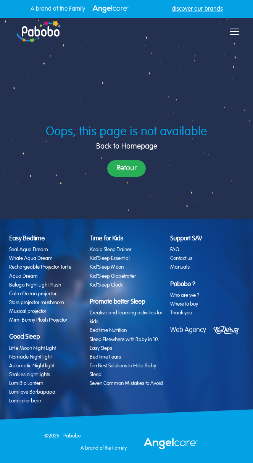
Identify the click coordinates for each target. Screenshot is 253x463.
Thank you (181, 313)
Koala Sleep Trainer (110, 249)
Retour (126, 168)
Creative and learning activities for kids (126, 317)
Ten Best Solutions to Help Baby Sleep (123, 370)
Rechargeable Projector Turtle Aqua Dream (40, 271)
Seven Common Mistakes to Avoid (126, 383)
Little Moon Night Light (32, 348)
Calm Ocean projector (32, 293)
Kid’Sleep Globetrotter (113, 276)
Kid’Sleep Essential (110, 258)
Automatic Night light (31, 365)
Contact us (181, 258)
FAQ (174, 249)
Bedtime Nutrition (108, 330)
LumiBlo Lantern (26, 383)
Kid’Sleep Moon (107, 267)
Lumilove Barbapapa (32, 392)
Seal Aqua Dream (28, 249)
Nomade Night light (30, 357)
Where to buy (184, 304)
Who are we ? (184, 295)
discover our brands (197, 9)
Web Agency (188, 330)
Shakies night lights (29, 374)
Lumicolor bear (25, 401)
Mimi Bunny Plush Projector (38, 320)
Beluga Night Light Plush (35, 285)
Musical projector (27, 311)
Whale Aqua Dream (31, 258)
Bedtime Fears (105, 357)
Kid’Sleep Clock (106, 285)
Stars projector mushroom (36, 302)
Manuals (180, 267)
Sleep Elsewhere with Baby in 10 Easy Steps (124, 344)
